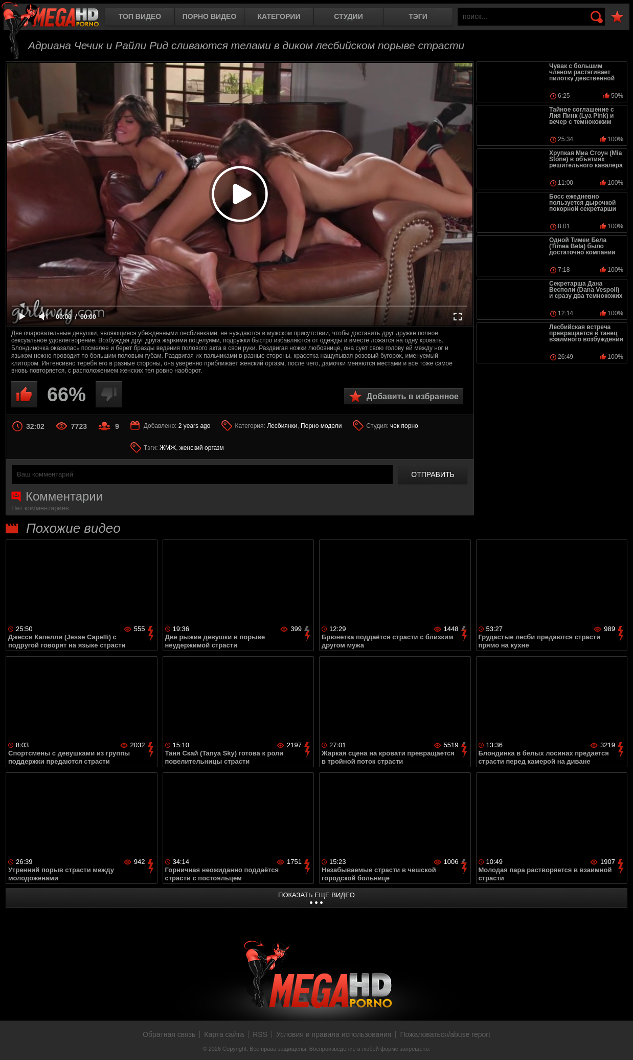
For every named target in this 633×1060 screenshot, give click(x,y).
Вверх (617, 1041)
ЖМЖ (168, 447)
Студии (348, 16)
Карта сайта (224, 1034)
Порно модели (321, 425)
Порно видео (210, 16)
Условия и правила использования (333, 1034)
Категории (279, 16)
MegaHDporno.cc (59, 18)
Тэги (418, 16)
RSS (260, 1034)
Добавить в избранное (413, 396)
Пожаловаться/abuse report (445, 1034)
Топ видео (140, 16)
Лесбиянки (282, 425)
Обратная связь (169, 1034)
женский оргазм (201, 447)
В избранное (617, 17)
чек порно (404, 425)
